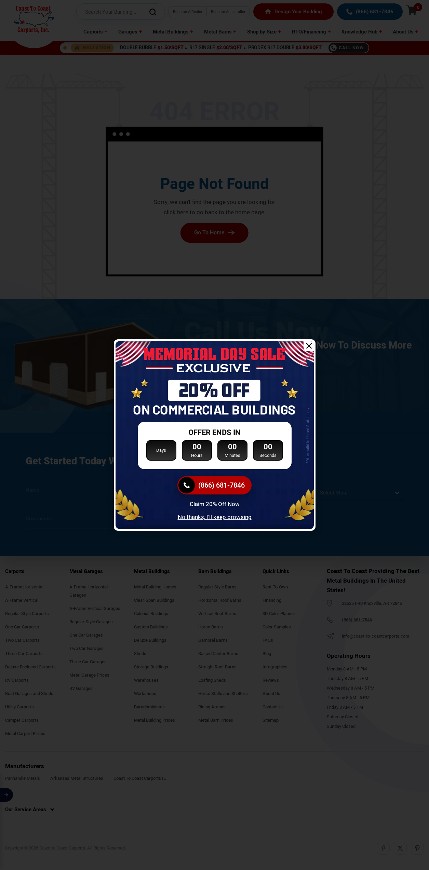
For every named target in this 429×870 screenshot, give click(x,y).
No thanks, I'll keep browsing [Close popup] (215, 517)
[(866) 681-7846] (214, 485)
